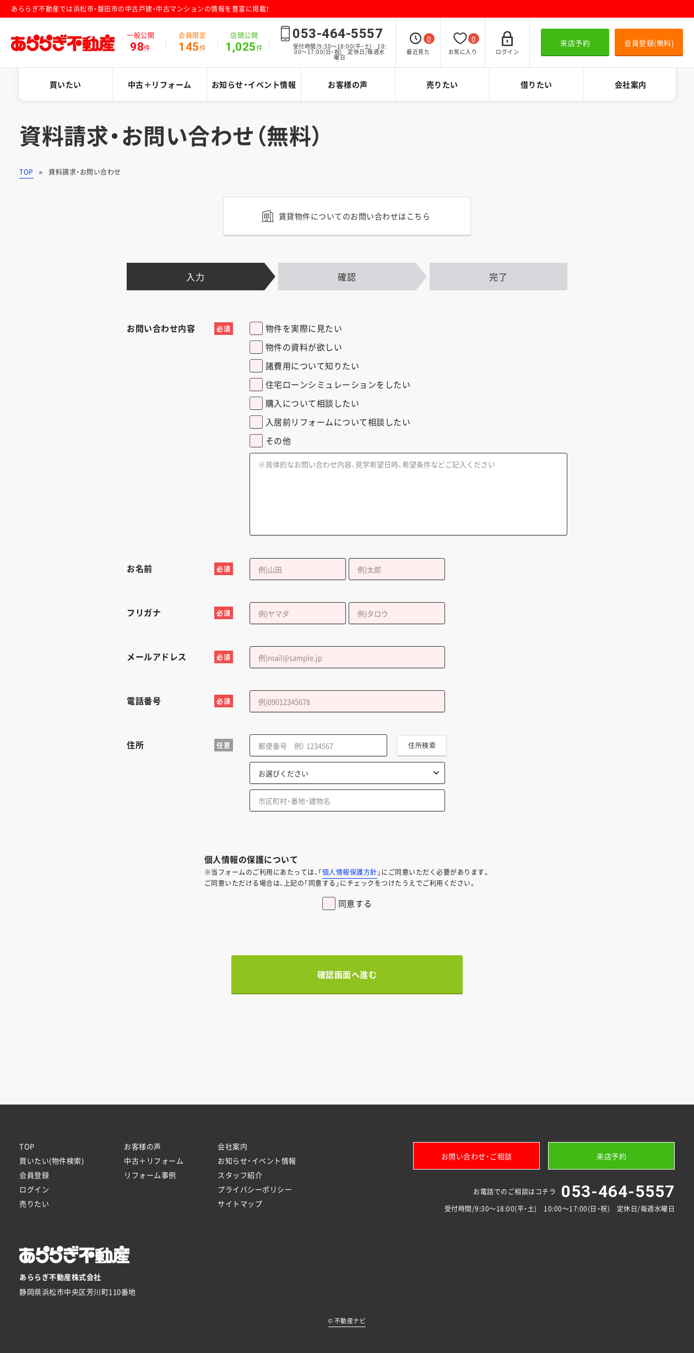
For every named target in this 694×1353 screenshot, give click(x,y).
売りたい (442, 84)
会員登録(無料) (649, 42)
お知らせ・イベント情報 (254, 84)
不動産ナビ (347, 1320)
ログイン (34, 1189)
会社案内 (631, 84)
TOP (26, 172)
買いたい (66, 84)
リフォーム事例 (150, 1175)
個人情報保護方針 (349, 872)
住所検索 (422, 745)
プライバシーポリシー (255, 1189)
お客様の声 (348, 84)
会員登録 (34, 1175)
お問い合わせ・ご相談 (476, 1156)
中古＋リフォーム (160, 84)
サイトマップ (240, 1203)
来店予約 (575, 42)
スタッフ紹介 (240, 1175)
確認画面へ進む (347, 974)
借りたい (536, 84)
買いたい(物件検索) (51, 1160)
